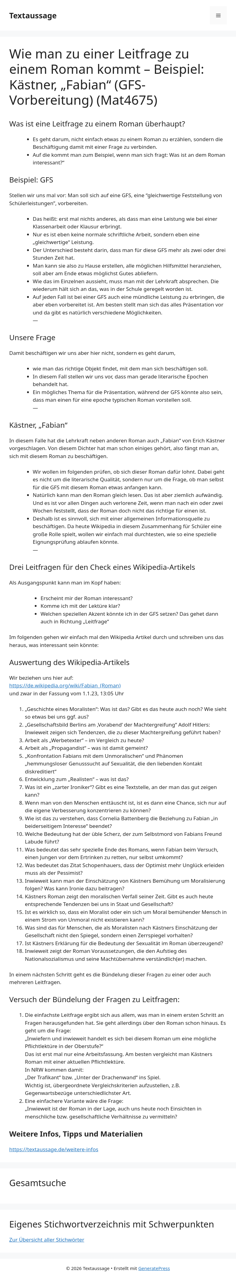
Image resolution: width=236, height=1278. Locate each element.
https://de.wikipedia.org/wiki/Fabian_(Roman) (65, 685)
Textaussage (33, 15)
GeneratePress (154, 1268)
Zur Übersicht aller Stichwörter (46, 1239)
